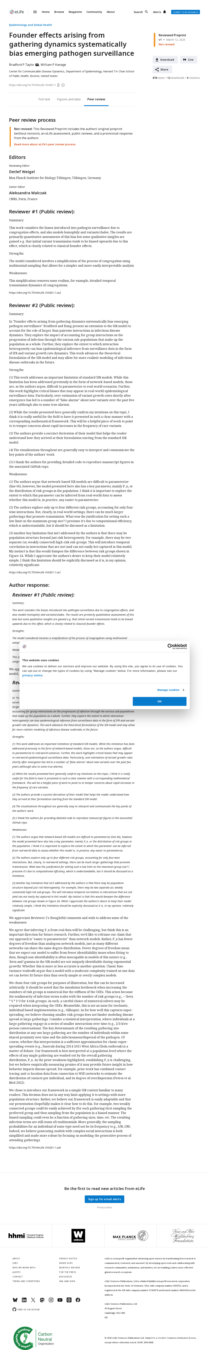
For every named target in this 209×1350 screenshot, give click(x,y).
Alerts (157, 12)
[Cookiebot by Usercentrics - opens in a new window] (170, 646)
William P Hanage (53, 65)
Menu (32, 12)
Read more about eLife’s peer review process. (45, 144)
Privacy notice (104, 1207)
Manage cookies (168, 689)
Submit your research (185, 12)
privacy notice (32, 675)
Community (94, 12)
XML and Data (67, 1281)
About (111, 12)
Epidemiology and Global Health (30, 25)
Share (164, 69)
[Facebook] (78, 1301)
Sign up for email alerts (104, 1199)
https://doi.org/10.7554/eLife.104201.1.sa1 (35, 572)
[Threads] (69, 1301)
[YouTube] (60, 1301)
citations (193, 78)
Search (138, 12)
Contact (17, 1276)
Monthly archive (69, 1267)
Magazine (75, 12)
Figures (62, 99)
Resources (65, 1276)
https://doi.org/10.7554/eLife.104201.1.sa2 (35, 292)
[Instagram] (51, 1301)
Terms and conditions (26, 1281)
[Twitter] (33, 1301)
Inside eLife (66, 1263)
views (159, 78)
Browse (59, 12)
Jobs (15, 1263)
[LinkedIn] (24, 1301)
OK (160, 701)
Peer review (96, 99)
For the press (67, 1272)
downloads (175, 78)
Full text (44, 99)
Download (167, 59)
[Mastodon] (42, 1301)
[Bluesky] (15, 1301)
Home (46, 12)
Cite (191, 59)
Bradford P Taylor (24, 64)
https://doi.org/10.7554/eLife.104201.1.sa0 (35, 1147)
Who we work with (23, 1267)
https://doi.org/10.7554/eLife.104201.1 (32, 85)
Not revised (166, 44)
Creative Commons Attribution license (177, 1337)
